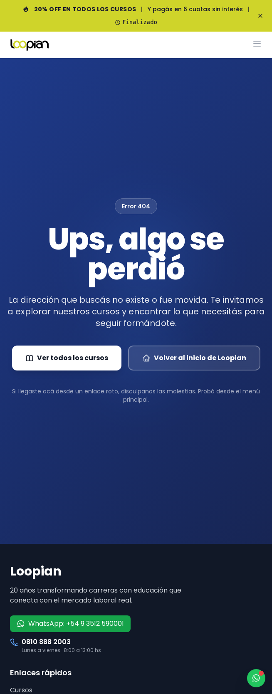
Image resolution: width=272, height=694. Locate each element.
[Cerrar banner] (260, 16)
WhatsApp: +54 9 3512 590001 (70, 623)
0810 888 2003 (46, 642)
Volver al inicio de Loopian (194, 358)
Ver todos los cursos (66, 358)
